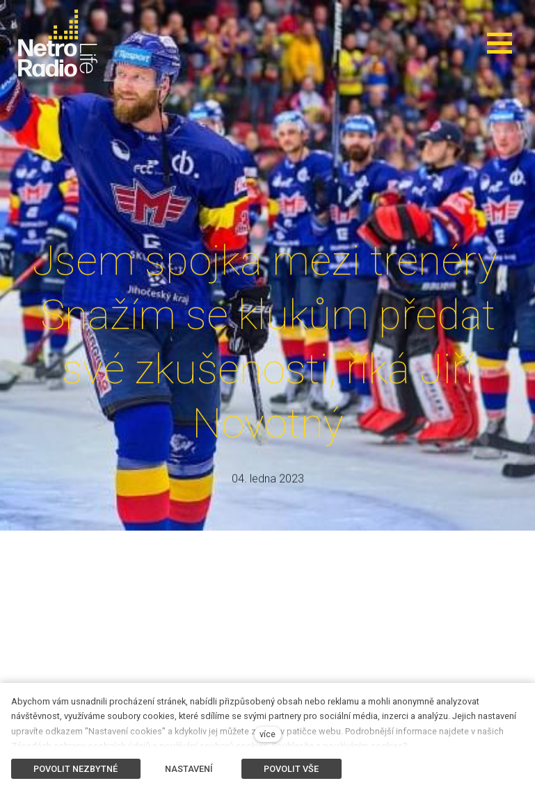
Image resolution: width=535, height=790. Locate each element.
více (267, 734)
